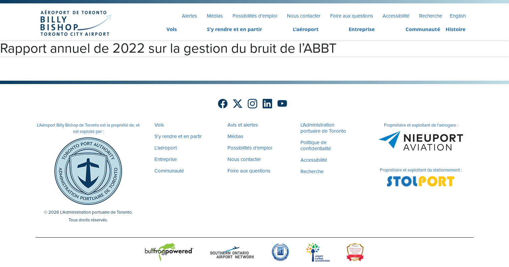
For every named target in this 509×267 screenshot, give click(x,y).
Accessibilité (396, 16)
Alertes (189, 16)
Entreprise (361, 29)
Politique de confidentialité (315, 145)
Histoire (455, 29)
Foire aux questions (351, 16)
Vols (171, 29)
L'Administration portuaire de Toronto (323, 128)
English (458, 16)
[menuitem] (158, 29)
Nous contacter (303, 16)
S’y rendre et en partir (234, 29)
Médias (215, 16)
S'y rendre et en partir (178, 136)
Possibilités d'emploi (255, 16)
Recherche (430, 16)
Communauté (423, 29)
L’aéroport (306, 29)
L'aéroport (165, 148)
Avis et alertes (242, 125)
